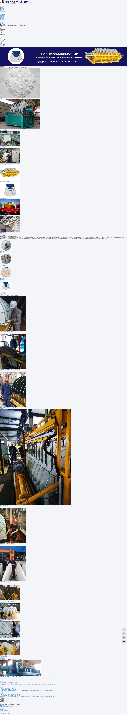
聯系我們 (2, 23)
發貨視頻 (2, 20)
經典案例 (2, 16)
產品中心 (2, 9)
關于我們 (2, 6)
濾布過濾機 (2, 11)
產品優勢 (2, 17)
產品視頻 (2, 18)
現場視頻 (2, 19)
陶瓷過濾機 (2, 13)
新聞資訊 (2, 22)
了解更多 (2, 30)
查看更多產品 (3, 233)
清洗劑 (1, 10)
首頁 (1, 5)
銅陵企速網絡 (7, 713)
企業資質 (2, 8)
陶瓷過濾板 (2, 14)
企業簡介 (2, 7)
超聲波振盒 (2, 15)
